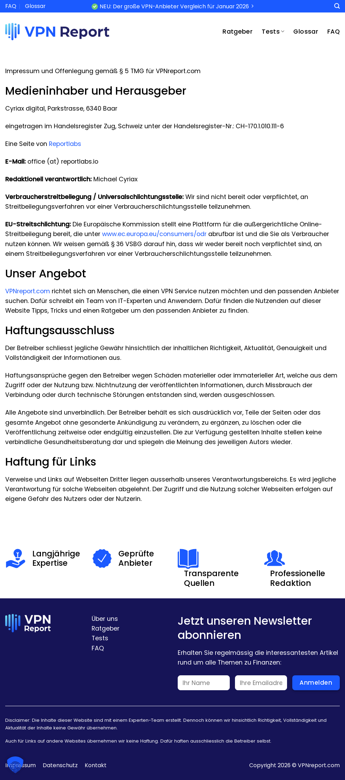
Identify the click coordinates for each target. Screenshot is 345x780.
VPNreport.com (27, 291)
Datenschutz (60, 765)
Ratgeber (237, 31)
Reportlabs (65, 144)
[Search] (337, 6)
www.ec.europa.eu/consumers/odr (154, 234)
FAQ (10, 6)
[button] (15, 764)
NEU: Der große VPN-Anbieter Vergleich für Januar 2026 (174, 6)
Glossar (35, 6)
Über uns (105, 619)
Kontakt (96, 765)
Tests (273, 31)
